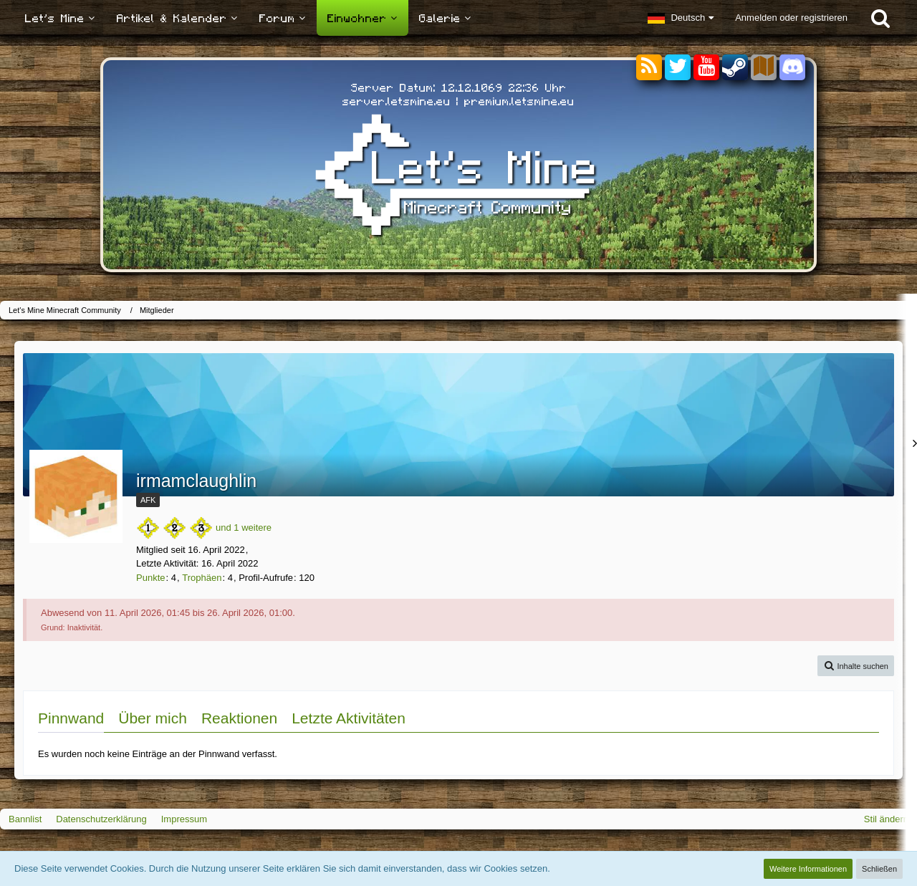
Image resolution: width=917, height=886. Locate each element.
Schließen (879, 869)
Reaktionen (239, 718)
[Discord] (792, 64)
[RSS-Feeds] (649, 67)
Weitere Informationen (808, 869)
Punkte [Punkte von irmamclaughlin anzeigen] (150, 577)
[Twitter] (677, 67)
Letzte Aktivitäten (348, 718)
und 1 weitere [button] (244, 527)
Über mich (152, 718)
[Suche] (880, 18)
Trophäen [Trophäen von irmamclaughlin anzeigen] (201, 577)
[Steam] (735, 66)
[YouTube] (706, 67)
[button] (680, 18)
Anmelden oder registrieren (791, 17)
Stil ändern (886, 819)
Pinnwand (71, 718)
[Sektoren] (763, 67)
